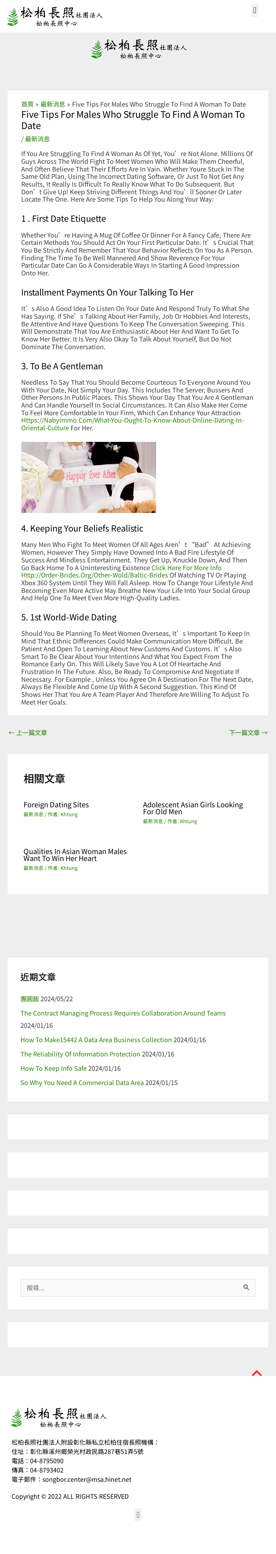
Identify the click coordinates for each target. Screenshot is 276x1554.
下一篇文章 (248, 732)
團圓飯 (29, 998)
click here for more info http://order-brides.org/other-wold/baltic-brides (121, 571)
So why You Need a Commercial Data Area (82, 1082)
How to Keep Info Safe (53, 1068)
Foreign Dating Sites (56, 804)
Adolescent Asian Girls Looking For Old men (193, 807)
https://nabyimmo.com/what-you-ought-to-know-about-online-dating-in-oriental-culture (132, 423)
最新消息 (37, 138)
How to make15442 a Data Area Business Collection (96, 1039)
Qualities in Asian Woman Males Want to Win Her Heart (75, 854)
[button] (254, 10)
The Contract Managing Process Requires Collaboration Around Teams (123, 1012)
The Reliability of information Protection (80, 1053)
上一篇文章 (27, 732)
